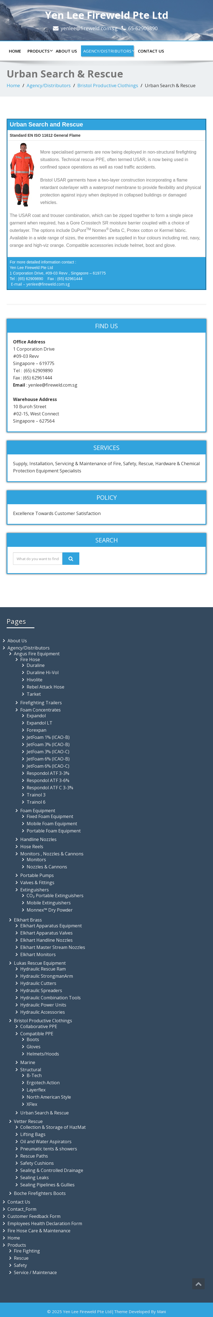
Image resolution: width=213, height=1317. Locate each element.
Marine (27, 1062)
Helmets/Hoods (43, 1054)
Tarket (34, 694)
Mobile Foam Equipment (52, 823)
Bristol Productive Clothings (107, 85)
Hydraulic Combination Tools (50, 997)
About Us (66, 51)
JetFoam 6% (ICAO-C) (48, 766)
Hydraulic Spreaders (41, 990)
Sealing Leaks (34, 1177)
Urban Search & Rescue (44, 1113)
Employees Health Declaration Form (44, 1223)
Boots (33, 1039)
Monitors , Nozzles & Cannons (51, 854)
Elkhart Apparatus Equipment (51, 925)
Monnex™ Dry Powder (50, 910)
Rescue (21, 1258)
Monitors (36, 859)
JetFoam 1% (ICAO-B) (48, 737)
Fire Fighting (27, 1251)
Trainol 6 (36, 802)
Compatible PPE (36, 1033)
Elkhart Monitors (38, 954)
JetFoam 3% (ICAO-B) (48, 744)
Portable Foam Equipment (54, 831)
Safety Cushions (37, 1163)
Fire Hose (30, 659)
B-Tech (34, 1075)
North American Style (49, 1097)
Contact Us (151, 51)
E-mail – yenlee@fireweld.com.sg (40, 284)
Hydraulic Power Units (43, 1005)
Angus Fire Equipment (37, 653)
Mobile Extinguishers (49, 902)
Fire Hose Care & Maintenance (38, 1230)
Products (39, 51)
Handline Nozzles (38, 839)
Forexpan (36, 730)
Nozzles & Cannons (47, 867)
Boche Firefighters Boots (40, 1193)
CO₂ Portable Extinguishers (55, 895)
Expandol (36, 715)
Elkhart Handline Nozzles (46, 940)
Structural (30, 1069)
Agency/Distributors (108, 51)
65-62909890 (143, 28)
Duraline (36, 665)
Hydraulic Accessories (42, 1012)
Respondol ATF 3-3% (48, 773)
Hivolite (34, 679)
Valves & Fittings (37, 882)
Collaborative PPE (38, 1026)
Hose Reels (31, 846)
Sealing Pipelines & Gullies (47, 1184)
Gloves (33, 1046)
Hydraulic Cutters (38, 983)
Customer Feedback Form (33, 1216)
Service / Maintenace (35, 1272)
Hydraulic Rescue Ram (43, 969)
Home (15, 51)
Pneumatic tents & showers (48, 1149)
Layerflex (36, 1090)
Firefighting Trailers (41, 702)
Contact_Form (21, 1209)
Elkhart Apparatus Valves (46, 933)
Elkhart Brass (28, 920)
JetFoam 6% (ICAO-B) (48, 759)
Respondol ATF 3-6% (48, 780)
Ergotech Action (43, 1082)
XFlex (32, 1104)
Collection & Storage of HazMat (53, 1127)
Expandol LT (39, 723)
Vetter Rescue (28, 1121)
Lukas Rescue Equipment (40, 963)
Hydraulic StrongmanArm (46, 976)
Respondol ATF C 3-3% (50, 787)
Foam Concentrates (40, 710)
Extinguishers (34, 889)
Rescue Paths (34, 1156)
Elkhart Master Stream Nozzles (52, 947)
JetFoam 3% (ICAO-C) (48, 751)
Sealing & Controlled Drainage (51, 1170)
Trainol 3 (36, 795)
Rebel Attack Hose (45, 687)
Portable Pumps (37, 875)
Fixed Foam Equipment (50, 816)
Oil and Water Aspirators (46, 1141)
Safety (20, 1265)
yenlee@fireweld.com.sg (89, 28)
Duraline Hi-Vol (43, 672)
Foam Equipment (37, 810)
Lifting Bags (32, 1134)
